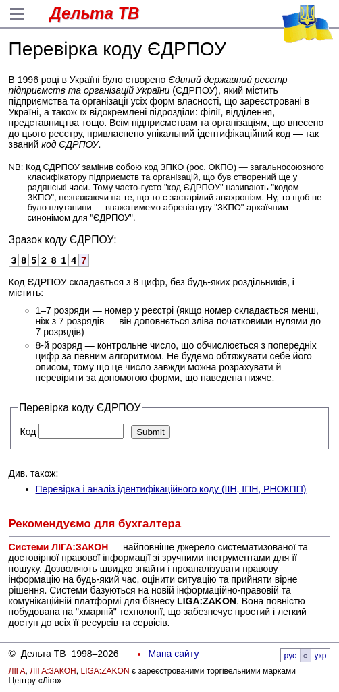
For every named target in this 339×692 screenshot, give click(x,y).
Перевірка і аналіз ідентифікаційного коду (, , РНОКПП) (171, 489)
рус (290, 655)
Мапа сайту (173, 653)
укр (321, 655)
